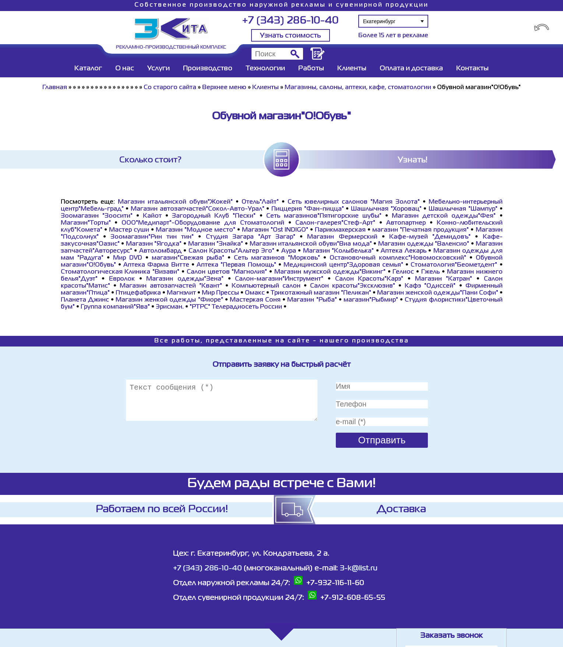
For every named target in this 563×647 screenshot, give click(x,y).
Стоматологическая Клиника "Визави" (120, 272)
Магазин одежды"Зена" (185, 279)
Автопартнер (406, 223)
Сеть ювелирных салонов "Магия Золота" (354, 202)
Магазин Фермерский (342, 237)
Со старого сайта (170, 87)
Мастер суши (129, 230)
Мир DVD (127, 258)
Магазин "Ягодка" (154, 244)
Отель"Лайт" (260, 202)
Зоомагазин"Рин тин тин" (152, 237)
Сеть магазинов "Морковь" (277, 258)
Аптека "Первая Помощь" (236, 265)
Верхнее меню (224, 87)
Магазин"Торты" (86, 223)
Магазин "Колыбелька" (338, 251)
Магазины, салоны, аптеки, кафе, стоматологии (358, 87)
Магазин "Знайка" (215, 244)
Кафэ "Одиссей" (430, 286)
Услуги (158, 68)
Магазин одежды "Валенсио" (423, 244)
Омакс (255, 293)
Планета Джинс (85, 300)
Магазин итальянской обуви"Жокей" (175, 202)
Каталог (88, 68)
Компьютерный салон (266, 286)
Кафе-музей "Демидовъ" (430, 237)
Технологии (265, 68)
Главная (54, 87)
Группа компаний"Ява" (115, 307)
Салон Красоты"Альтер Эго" (231, 251)
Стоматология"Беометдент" (454, 265)
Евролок (122, 279)
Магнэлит (181, 293)
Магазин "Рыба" (312, 300)
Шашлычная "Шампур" (463, 209)
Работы (311, 68)
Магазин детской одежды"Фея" (444, 216)
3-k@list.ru (358, 568)
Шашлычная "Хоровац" (386, 209)
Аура (288, 251)
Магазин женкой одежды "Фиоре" (169, 300)
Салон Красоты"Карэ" (369, 279)
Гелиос (403, 272)
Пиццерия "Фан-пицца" (307, 209)
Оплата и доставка (411, 68)
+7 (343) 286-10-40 (290, 20)
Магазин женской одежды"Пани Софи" (437, 293)
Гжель (430, 272)
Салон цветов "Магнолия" (227, 272)
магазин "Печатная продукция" (420, 230)
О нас (124, 68)
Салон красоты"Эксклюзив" (352, 286)
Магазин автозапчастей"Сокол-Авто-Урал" (197, 209)
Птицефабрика (138, 293)
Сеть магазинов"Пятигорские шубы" (323, 216)
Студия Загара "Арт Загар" (251, 237)
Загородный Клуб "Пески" (214, 216)
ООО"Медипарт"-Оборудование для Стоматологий (203, 223)
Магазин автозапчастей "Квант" (171, 286)
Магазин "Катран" (443, 279)
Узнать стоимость (290, 36)
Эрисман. (170, 307)
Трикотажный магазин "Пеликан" (321, 293)
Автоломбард (160, 251)
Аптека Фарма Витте (156, 265)
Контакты (472, 68)
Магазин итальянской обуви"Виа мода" (311, 244)
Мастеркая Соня (255, 300)
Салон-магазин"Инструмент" (279, 279)
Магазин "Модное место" (195, 230)
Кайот (152, 216)
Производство (207, 68)
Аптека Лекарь (403, 251)
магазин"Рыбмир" (371, 300)
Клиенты (351, 68)
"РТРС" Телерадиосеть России (236, 307)
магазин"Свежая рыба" (188, 258)
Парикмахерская (340, 230)
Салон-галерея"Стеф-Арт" (335, 223)
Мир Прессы (221, 293)
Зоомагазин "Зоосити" (97, 216)
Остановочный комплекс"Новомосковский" (398, 258)
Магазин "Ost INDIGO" (275, 230)
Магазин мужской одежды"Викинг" (330, 272)
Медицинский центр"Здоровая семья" (343, 265)
